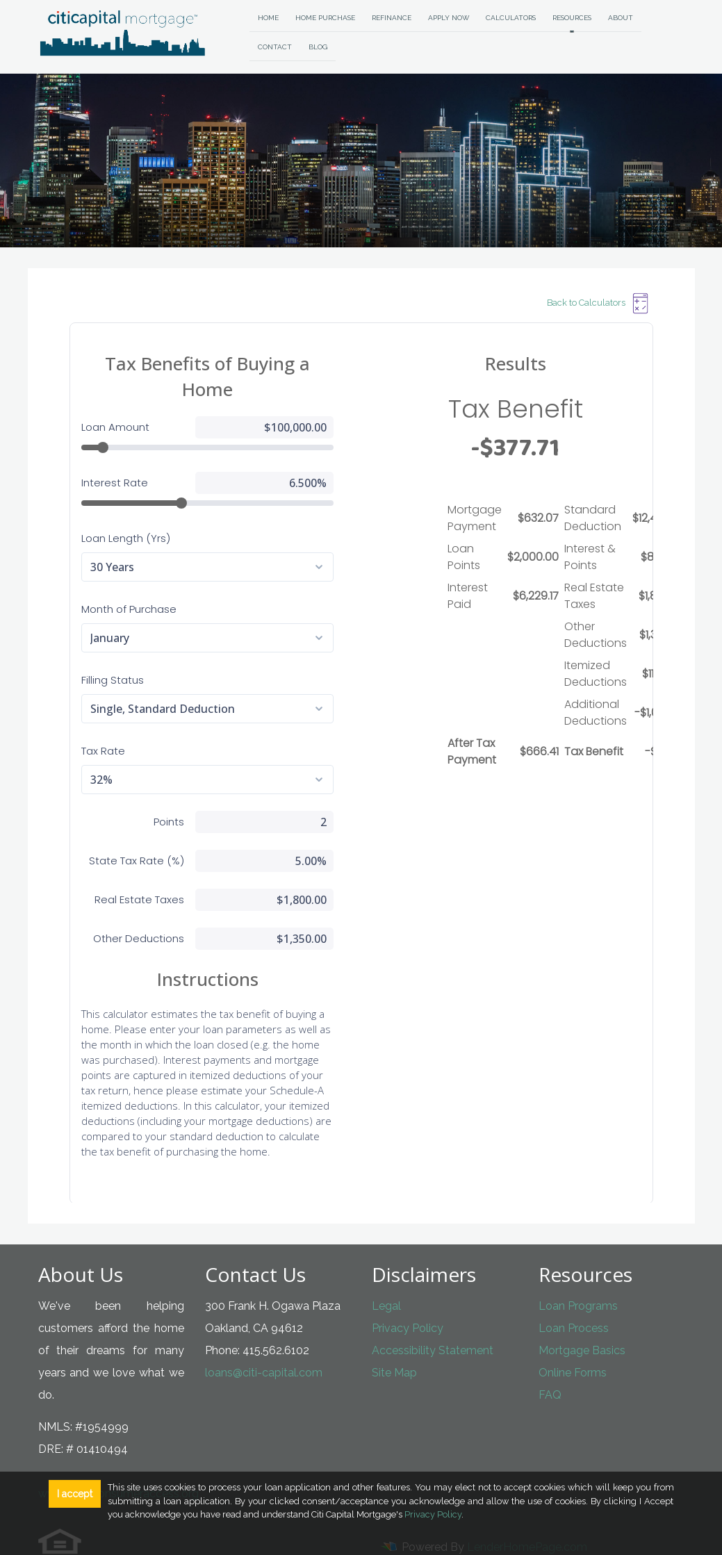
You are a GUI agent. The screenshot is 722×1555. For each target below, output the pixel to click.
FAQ (550, 1369)
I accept (74, 1493)
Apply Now (448, 18)
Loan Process (574, 1302)
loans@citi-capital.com (263, 1347)
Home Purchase (325, 18)
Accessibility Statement (432, 1324)
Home (268, 18)
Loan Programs (578, 1280)
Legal (386, 1280)
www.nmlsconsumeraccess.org (118, 1467)
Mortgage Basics (582, 1324)
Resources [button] (571, 18)
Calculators (511, 18)
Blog (318, 47)
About (620, 18)
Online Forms (573, 1347)
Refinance (391, 18)
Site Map (394, 1347)
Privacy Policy (407, 1302)
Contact (275, 47)
